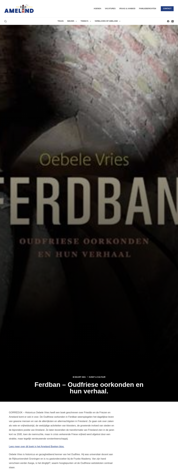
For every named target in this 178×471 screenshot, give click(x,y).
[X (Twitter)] (172, 21)
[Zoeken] (5, 21)
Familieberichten (147, 9)
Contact (167, 9)
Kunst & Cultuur (97, 377)
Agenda (97, 9)
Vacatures (110, 9)
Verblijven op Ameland (108, 21)
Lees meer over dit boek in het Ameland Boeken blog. (36, 446)
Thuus (61, 21)
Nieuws (72, 21)
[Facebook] (168, 21)
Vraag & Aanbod (127, 9)
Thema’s (86, 21)
